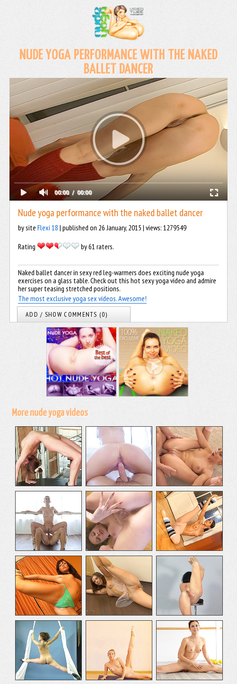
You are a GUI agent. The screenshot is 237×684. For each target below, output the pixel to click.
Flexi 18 (47, 227)
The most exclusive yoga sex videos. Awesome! (82, 298)
